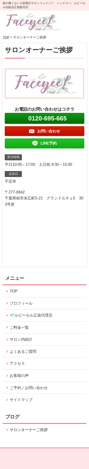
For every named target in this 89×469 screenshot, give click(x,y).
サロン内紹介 (21, 339)
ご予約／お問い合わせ (29, 388)
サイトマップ (21, 400)
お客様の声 (19, 376)
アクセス (17, 363)
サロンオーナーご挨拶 (29, 430)
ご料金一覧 (19, 327)
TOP (6, 37)
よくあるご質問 (23, 351)
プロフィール (21, 303)
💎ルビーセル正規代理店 (31, 315)
